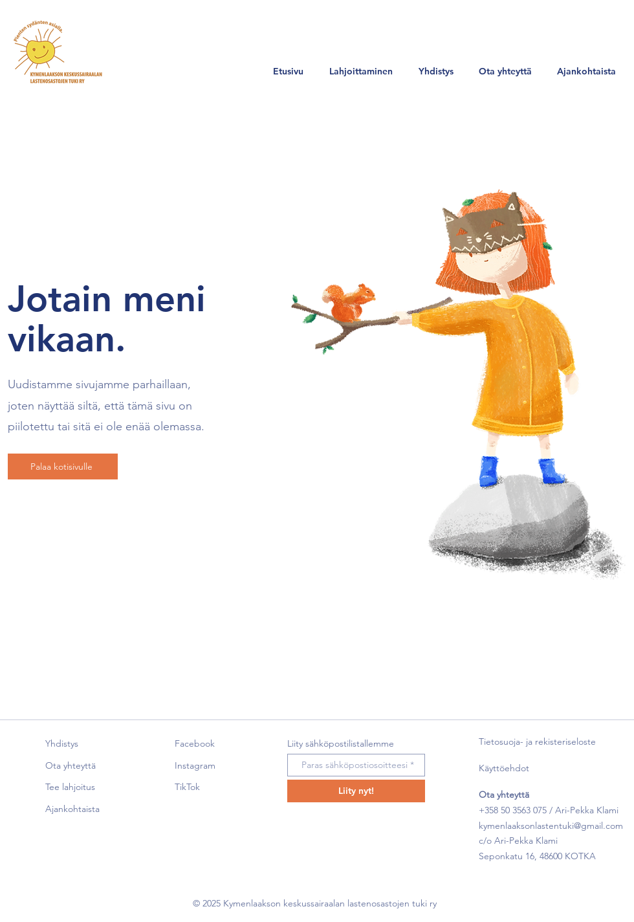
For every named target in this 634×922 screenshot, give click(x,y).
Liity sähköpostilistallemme (340, 743)
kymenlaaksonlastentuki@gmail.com (551, 825)
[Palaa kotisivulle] (63, 466)
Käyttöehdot (504, 768)
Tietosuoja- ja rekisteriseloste (537, 741)
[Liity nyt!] (356, 791)
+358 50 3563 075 (513, 810)
